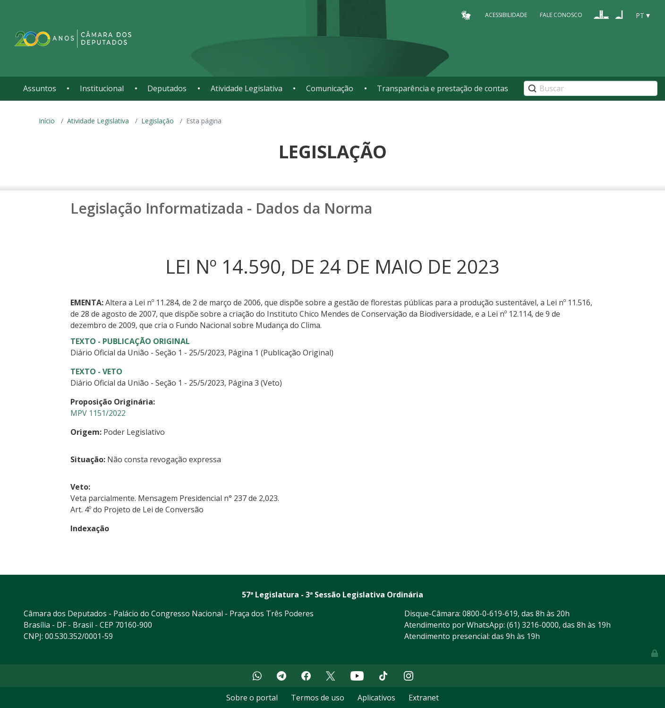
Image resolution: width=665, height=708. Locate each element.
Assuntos (39, 88)
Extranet (424, 697)
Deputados (167, 88)
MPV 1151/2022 (98, 413)
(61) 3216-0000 (533, 625)
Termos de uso (317, 697)
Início (47, 120)
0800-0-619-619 (490, 613)
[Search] (590, 88)
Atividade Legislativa (246, 88)
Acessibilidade (506, 15)
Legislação (157, 120)
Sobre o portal (252, 697)
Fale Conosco (561, 15)
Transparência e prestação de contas (442, 88)
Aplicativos (376, 697)
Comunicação (329, 88)
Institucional (102, 88)
